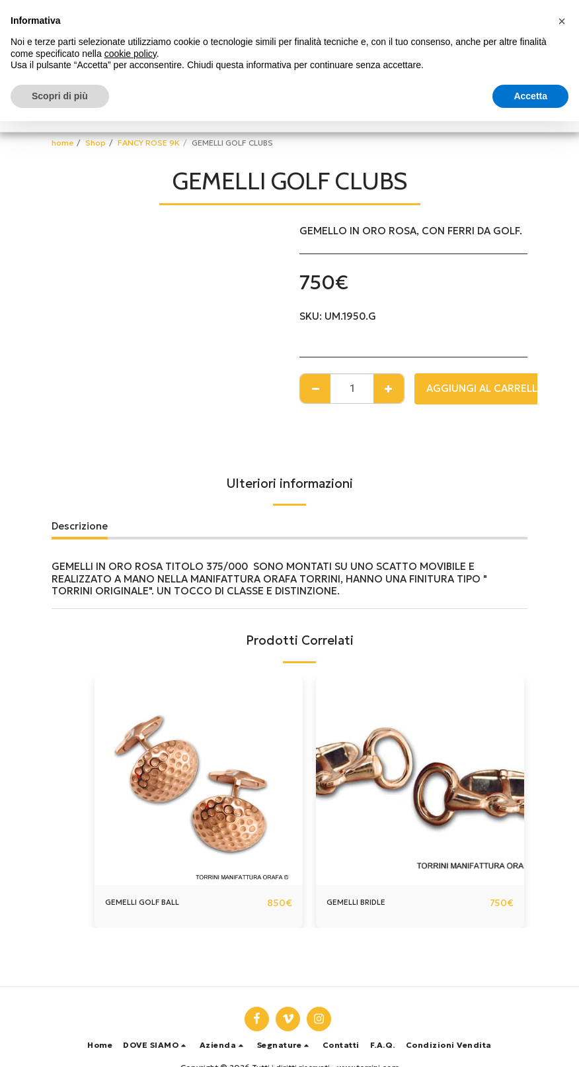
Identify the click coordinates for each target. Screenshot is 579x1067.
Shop (95, 143)
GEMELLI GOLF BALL (153, 902)
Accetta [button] (530, 96)
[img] (199, 780)
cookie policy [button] (130, 53)
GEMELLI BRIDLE (365, 902)
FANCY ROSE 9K (149, 143)
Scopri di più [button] (60, 96)
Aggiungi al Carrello (486, 388)
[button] (156, 1045)
